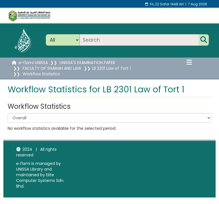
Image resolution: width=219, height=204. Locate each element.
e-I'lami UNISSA (33, 62)
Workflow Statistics (41, 74)
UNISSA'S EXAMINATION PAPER (87, 62)
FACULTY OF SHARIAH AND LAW (52, 68)
